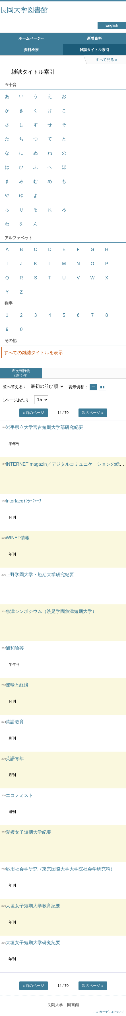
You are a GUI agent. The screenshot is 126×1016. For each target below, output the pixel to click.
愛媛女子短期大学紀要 (28, 832)
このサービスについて (109, 1011)
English (112, 25)
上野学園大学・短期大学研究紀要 (40, 574)
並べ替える (13, 386)
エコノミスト (19, 795)
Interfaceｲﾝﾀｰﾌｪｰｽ (24, 501)
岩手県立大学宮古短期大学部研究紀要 (44, 427)
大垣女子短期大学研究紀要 (33, 942)
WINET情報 (18, 537)
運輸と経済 (17, 685)
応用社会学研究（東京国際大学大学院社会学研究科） (60, 869)
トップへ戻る (116, 1000)
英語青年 (15, 758)
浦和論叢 (15, 648)
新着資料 (94, 38)
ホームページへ (31, 38)
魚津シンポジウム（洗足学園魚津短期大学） (51, 611)
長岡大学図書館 (24, 10)
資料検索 (31, 50)
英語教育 (15, 721)
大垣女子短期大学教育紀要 (33, 905)
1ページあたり (16, 399)
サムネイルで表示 (102, 387)
